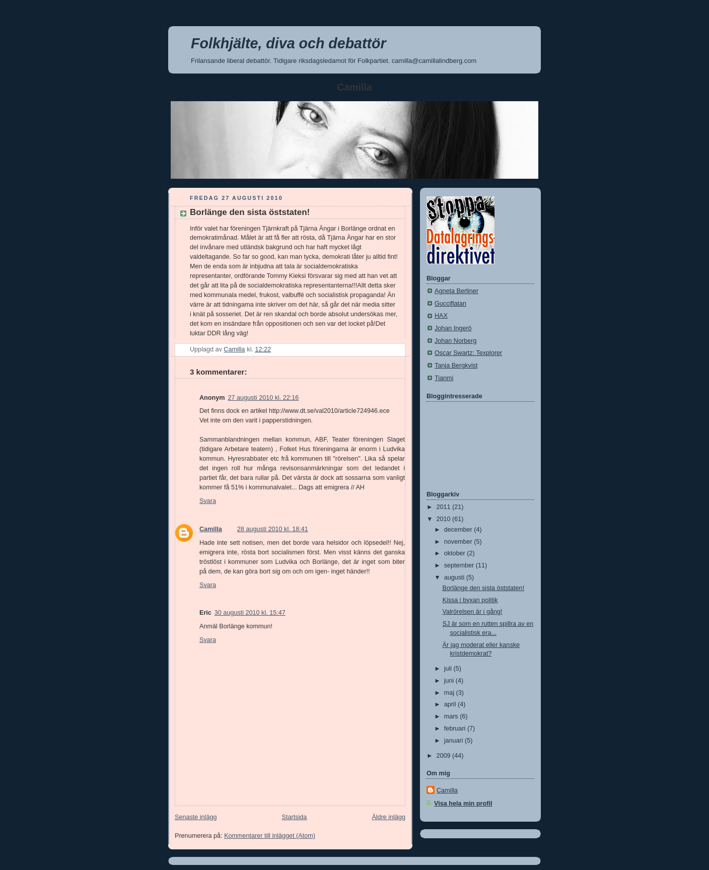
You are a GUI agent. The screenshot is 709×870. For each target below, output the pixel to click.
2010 (445, 519)
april (451, 704)
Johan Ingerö (453, 328)
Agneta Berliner (456, 291)
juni (450, 680)
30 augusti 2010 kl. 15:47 (250, 612)
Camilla (210, 529)
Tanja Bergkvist (456, 365)
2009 (445, 755)
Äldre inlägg (388, 817)
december (459, 529)
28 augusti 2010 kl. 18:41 (272, 529)
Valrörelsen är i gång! (473, 611)
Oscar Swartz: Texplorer (468, 352)
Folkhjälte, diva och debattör (288, 43)
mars (452, 716)
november (459, 541)
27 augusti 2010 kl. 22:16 (263, 397)
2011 (445, 507)
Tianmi (444, 378)
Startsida (294, 817)
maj (450, 692)
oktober (455, 553)
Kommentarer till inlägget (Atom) (269, 835)
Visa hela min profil (463, 803)
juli (449, 668)
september (460, 565)
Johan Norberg (455, 340)
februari (455, 728)
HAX (441, 315)
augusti (455, 577)
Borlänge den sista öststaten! (484, 588)
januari (454, 740)
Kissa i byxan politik (470, 600)
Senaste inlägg (196, 817)
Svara (207, 500)
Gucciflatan (450, 303)
